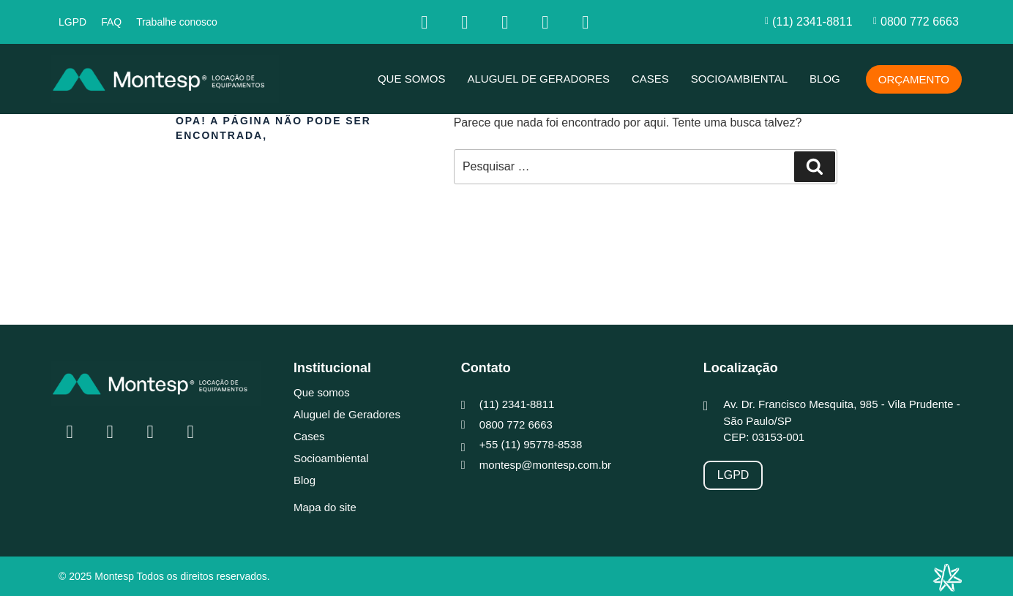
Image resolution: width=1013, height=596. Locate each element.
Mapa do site (325, 507)
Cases (650, 78)
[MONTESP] (165, 79)
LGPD (72, 22)
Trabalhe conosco (176, 22)
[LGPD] (733, 475)
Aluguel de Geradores (538, 78)
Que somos (412, 78)
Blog (825, 78)
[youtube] (545, 22)
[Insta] (464, 22)
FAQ (111, 22)
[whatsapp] (585, 22)
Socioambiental (739, 78)
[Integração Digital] (947, 577)
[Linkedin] (505, 22)
